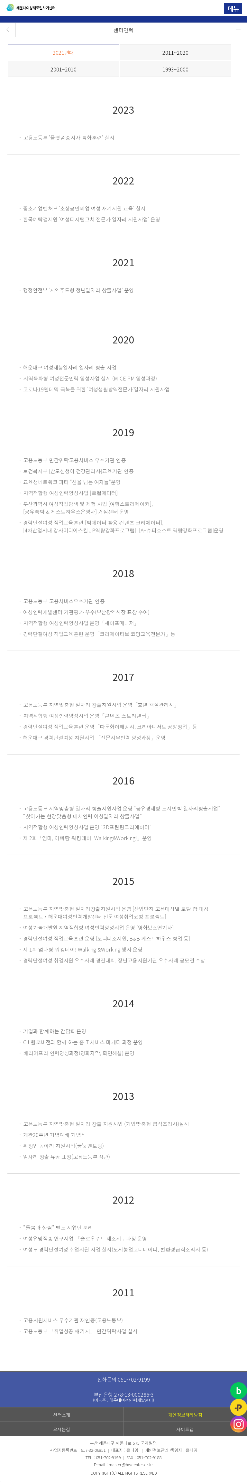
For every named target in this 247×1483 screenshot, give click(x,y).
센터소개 (61, 1415)
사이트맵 (185, 1429)
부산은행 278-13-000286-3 (123, 1397)
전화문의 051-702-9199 (123, 1379)
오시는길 (61, 1429)
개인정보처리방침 (185, 1415)
